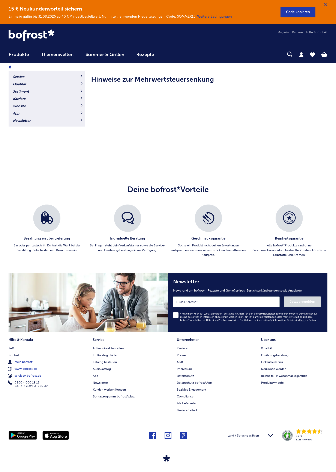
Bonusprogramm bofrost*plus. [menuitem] (114, 396)
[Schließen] (325, 4)
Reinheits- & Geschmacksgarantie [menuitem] (284, 376)
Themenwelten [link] (57, 54)
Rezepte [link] (145, 54)
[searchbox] (168, 54)
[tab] (301, 55)
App (16, 113)
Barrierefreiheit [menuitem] (187, 410)
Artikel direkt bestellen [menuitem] (108, 348)
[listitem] (46, 231)
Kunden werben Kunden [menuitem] (109, 389)
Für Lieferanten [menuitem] (187, 403)
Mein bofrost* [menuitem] (21, 362)
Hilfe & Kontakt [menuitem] (316, 32)
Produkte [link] (19, 54)
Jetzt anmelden (302, 301)
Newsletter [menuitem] (100, 383)
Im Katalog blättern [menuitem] (106, 355)
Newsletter (21, 121)
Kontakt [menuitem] (14, 355)
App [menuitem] (95, 376)
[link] (56, 35)
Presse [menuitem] (181, 355)
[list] (168, 231)
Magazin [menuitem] (283, 32)
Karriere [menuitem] (297, 32)
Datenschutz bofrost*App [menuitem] (194, 383)
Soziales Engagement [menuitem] (191, 389)
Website (19, 106)
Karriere (19, 99)
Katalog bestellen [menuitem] (105, 362)
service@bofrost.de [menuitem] (25, 376)
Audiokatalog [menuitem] (102, 369)
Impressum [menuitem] (184, 369)
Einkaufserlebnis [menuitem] (272, 362)
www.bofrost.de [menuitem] (23, 369)
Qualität (19, 84)
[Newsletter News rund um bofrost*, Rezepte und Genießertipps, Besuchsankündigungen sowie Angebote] (247, 302)
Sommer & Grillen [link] (105, 54)
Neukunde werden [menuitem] (273, 369)
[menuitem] (19, 56)
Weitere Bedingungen (214, 16)
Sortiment (21, 91)
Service (18, 77)
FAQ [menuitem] (12, 348)
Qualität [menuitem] (266, 348)
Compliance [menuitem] (185, 396)
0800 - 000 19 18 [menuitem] (24, 382)
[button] (297, 12)
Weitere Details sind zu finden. (297, 320)
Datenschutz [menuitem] (185, 376)
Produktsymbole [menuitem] (272, 383)
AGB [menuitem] (180, 362)
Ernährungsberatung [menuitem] (274, 355)
